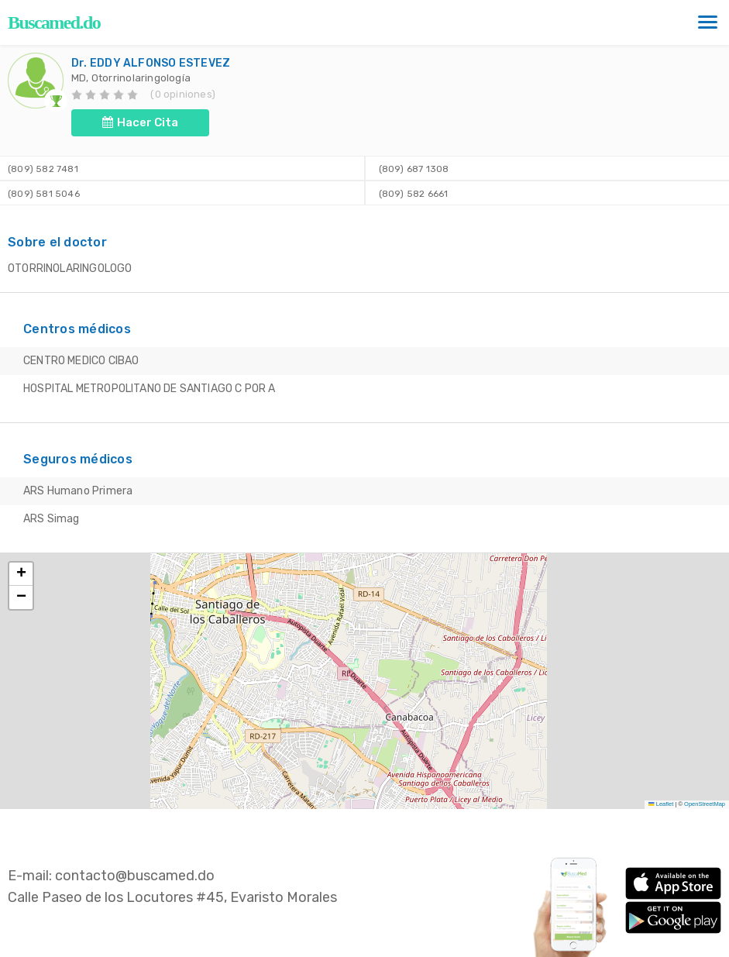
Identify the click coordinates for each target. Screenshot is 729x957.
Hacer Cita (140, 122)
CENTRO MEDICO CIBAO (81, 360)
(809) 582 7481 (43, 169)
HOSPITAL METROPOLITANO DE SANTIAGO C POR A (149, 388)
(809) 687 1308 (412, 169)
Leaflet (660, 803)
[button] (21, 574)
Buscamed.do (54, 22)
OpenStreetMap (704, 803)
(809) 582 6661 (412, 193)
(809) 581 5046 (44, 193)
